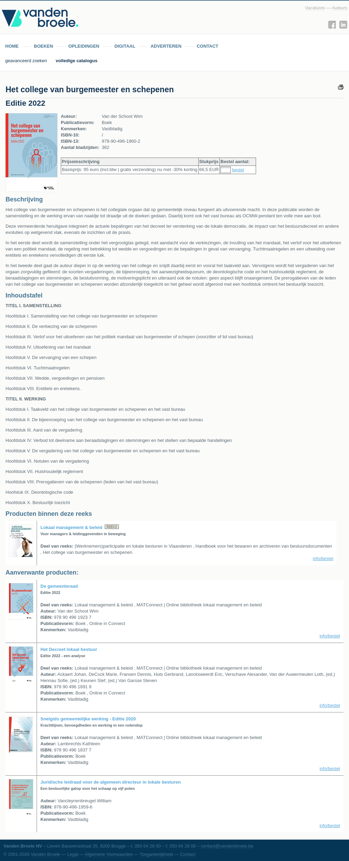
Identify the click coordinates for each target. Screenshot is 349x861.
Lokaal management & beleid (71, 527)
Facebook (332, 25)
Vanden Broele (45, 854)
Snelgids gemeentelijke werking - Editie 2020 (88, 718)
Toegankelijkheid (156, 854)
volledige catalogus (76, 60)
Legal (72, 854)
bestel (238, 169)
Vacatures (315, 7)
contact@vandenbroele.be (227, 846)
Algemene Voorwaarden (109, 854)
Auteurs (339, 7)
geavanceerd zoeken (26, 60)
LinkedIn (343, 25)
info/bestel (323, 558)
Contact (188, 854)
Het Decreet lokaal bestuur (68, 649)
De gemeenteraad (59, 586)
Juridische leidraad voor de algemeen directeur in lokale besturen (110, 782)
